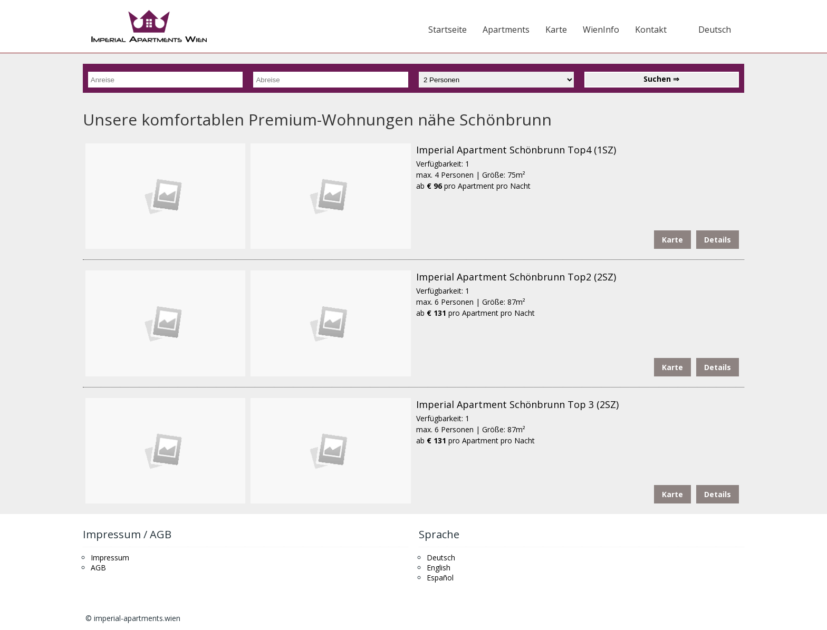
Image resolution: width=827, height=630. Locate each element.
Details (717, 240)
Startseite (447, 29)
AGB (98, 568)
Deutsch (714, 29)
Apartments (506, 29)
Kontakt (651, 29)
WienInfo (601, 29)
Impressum (110, 558)
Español (440, 578)
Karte (556, 29)
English (438, 568)
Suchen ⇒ (661, 79)
